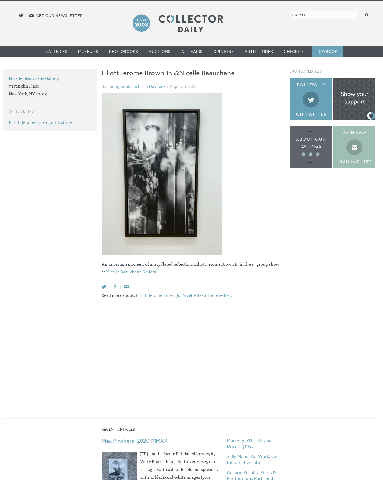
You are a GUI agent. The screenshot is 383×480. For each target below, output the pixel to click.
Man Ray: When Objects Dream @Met (251, 443)
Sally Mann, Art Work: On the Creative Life (252, 459)
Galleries (56, 51)
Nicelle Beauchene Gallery (131, 271)
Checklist (295, 51)
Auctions (160, 51)
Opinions (223, 51)
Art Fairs (192, 51)
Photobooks (123, 51)
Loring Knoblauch (123, 86)
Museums (88, 51)
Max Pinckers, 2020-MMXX (134, 441)
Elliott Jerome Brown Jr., (159, 294)
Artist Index (259, 51)
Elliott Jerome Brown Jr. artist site (40, 121)
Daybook (327, 51)
